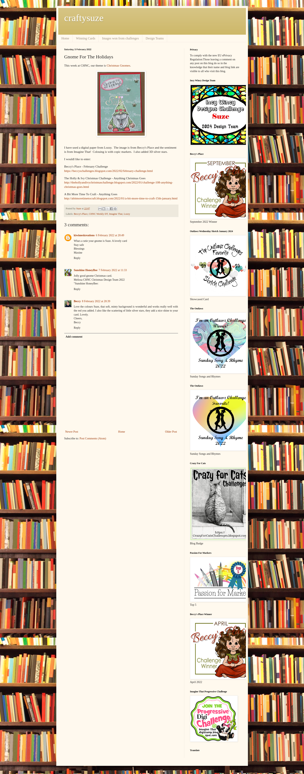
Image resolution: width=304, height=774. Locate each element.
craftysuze (84, 18)
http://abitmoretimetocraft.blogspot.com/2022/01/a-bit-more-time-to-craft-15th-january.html (121, 198)
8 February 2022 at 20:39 (96, 301)
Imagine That (115, 214)
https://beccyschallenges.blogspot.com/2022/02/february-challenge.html (108, 170)
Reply (77, 258)
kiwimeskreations (84, 235)
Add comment (74, 336)
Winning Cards (85, 38)
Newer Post (71, 431)
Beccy (77, 301)
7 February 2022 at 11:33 (113, 270)
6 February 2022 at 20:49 (110, 235)
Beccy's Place (81, 214)
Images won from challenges (120, 38)
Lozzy (127, 214)
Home (65, 38)
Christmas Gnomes (118, 65)
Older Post (171, 431)
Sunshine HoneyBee (86, 270)
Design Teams (155, 38)
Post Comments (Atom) (93, 438)
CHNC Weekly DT (98, 214)
